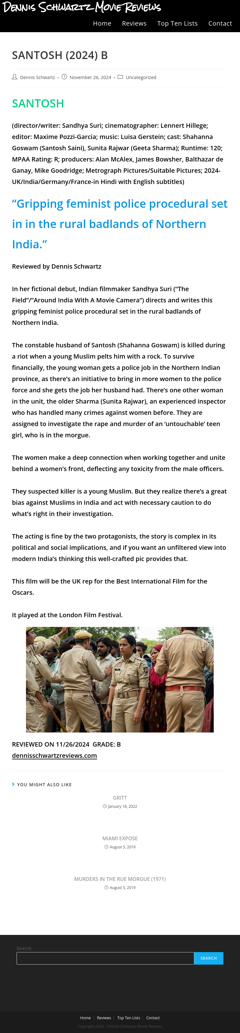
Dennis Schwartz (37, 77)
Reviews (134, 23)
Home (102, 23)
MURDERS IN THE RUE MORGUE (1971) (120, 879)
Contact (220, 23)
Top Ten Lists (177, 23)
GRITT (120, 797)
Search (24, 948)
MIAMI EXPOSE (120, 838)
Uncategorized (141, 77)
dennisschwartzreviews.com (54, 755)
